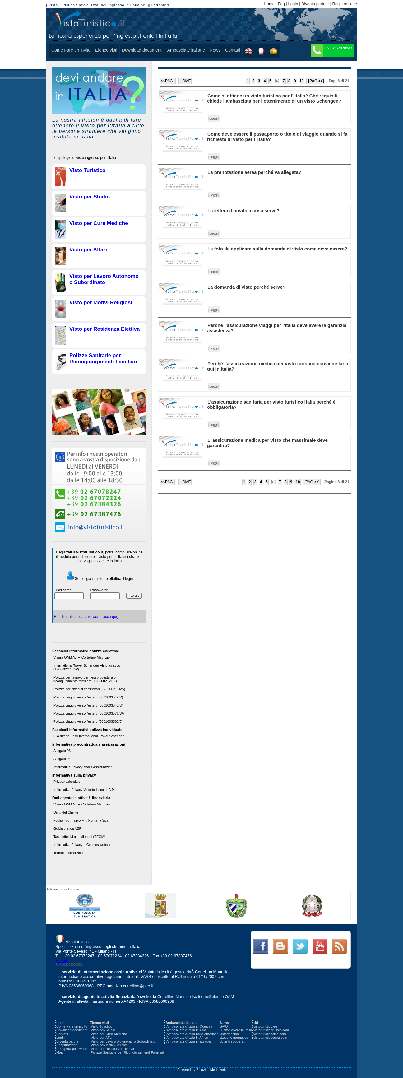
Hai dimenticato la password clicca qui (85, 616)
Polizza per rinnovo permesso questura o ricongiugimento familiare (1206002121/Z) (85, 679)
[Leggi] (213, 118)
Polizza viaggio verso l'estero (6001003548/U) (88, 705)
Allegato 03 (62, 751)
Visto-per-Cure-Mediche (109, 1034)
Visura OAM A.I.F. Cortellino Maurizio (81, 657)
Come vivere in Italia (236, 1030)
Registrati (64, 552)
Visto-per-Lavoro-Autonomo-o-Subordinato (123, 1041)
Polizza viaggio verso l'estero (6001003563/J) (88, 721)
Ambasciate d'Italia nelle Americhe (192, 1034)
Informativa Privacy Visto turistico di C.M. (84, 789)
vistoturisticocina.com (269, 1034)
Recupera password (71, 1049)
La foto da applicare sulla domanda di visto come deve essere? (277, 248)
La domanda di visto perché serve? (246, 287)
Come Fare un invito (70, 50)
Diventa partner (315, 4)
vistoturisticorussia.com (271, 1030)
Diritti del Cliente (65, 812)
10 (301, 81)
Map (59, 1052)
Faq (281, 4)
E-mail (61, 960)
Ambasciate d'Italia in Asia (186, 1030)
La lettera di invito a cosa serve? (243, 210)
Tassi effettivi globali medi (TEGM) (79, 836)
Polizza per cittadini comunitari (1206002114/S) (89, 689)
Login (293, 4)
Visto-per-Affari (102, 1037)
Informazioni (230, 1034)
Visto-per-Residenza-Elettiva (112, 1049)
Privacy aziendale (66, 781)
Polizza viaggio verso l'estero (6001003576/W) (88, 713)
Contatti (232, 50)
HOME (185, 81)
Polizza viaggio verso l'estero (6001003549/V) (88, 697)
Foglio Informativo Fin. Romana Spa (80, 820)
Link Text (260, 946)
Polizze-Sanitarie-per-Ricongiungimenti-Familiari (127, 1052)
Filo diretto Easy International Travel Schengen (88, 736)
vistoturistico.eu (265, 1026)
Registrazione (344, 4)
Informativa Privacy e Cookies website (82, 845)
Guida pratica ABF (67, 828)
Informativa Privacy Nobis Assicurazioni (83, 767)
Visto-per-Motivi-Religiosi (109, 1045)
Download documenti (142, 50)
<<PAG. (168, 81)
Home (269, 4)
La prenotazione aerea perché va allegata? (254, 172)
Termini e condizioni (68, 853)
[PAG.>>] (315, 81)
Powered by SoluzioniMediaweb (201, 1069)
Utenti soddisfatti (233, 1041)
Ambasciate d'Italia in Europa (188, 1041)
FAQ (224, 1026)
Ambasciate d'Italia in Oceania (189, 1026)
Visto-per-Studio (103, 1030)
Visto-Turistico (101, 1026)
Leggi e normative (234, 1037)
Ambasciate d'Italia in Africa (187, 1037)
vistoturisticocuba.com (270, 1037)
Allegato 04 (62, 759)
